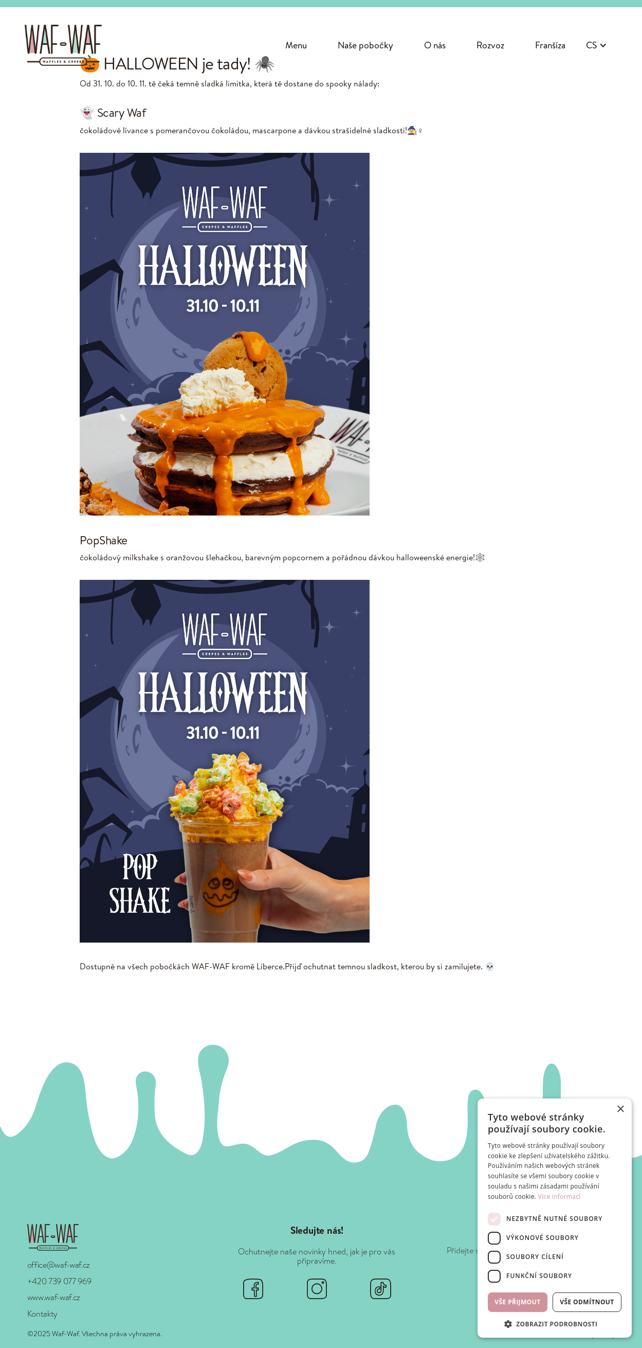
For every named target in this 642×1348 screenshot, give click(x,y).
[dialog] (555, 1218)
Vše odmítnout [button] (587, 1302)
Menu (296, 45)
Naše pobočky (365, 45)
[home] (63, 45)
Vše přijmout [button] (517, 1302)
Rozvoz (490, 45)
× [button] (620, 1109)
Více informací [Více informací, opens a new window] (559, 1196)
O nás (435, 45)
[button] (596, 45)
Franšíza (550, 45)
